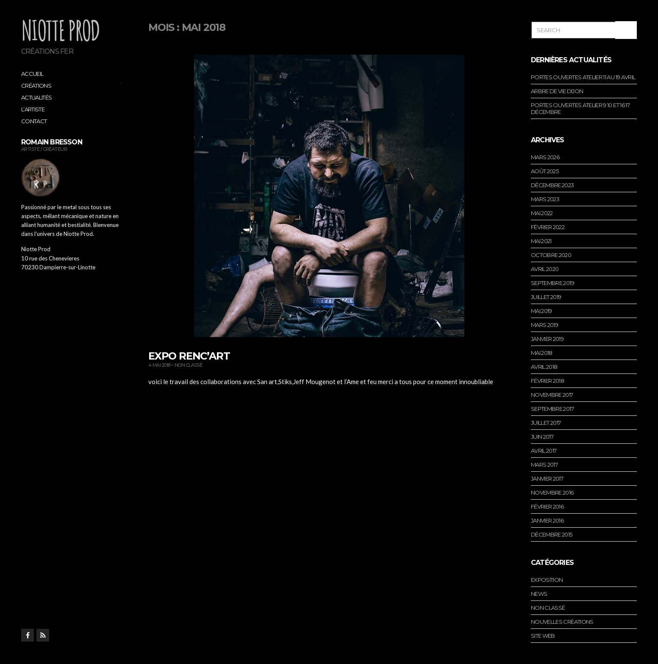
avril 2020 (545, 269)
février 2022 (547, 227)
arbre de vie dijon (557, 91)
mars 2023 (545, 199)
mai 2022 (542, 213)
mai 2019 (541, 310)
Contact (34, 121)
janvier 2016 (547, 520)
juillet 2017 (546, 422)
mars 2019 (544, 324)
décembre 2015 (551, 534)
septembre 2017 (552, 408)
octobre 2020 (551, 255)
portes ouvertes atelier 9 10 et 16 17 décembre (580, 108)
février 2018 (547, 380)
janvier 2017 (547, 478)
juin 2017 (542, 436)
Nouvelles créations (562, 621)
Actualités (36, 97)
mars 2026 (545, 157)
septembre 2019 (552, 282)
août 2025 (544, 171)
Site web (543, 635)
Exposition (547, 579)
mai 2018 (541, 352)
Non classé (189, 365)
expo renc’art (189, 356)
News (539, 593)
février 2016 (547, 506)
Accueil (32, 73)
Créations (36, 85)
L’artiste (32, 109)
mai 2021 (541, 241)
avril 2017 (544, 450)
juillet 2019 (546, 296)
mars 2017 (544, 464)
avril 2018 (544, 366)
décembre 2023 (552, 185)
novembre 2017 (552, 394)
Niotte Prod (60, 30)
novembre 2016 (552, 492)
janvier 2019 (547, 338)
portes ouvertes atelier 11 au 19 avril (583, 77)
